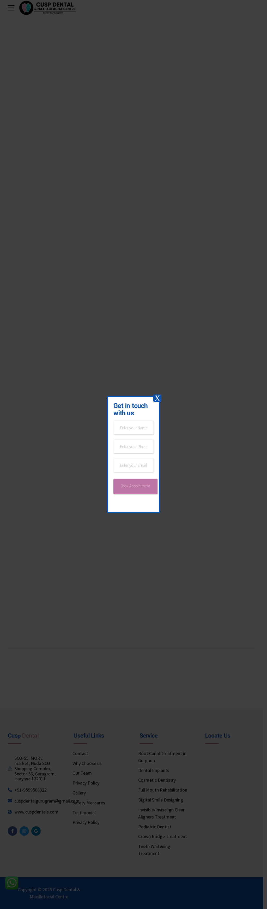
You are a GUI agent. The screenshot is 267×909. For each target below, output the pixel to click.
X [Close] (157, 398)
